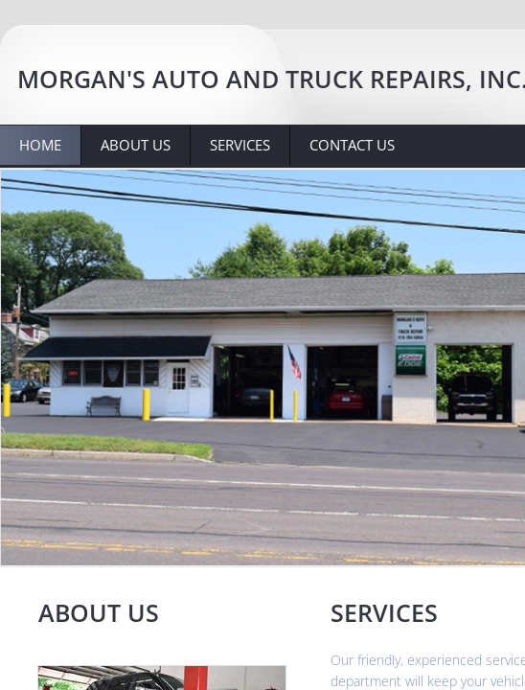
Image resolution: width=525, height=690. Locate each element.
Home (40, 144)
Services (240, 144)
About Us (136, 144)
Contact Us (352, 144)
